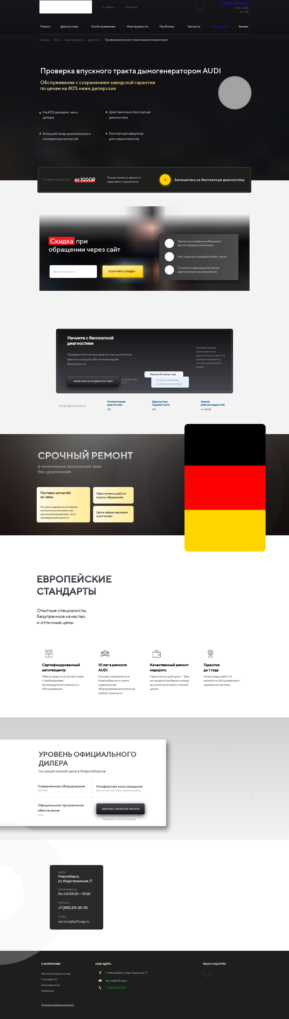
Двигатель (94, 39)
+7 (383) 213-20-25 (234, 3)
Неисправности (74, 39)
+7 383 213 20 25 (115, 987)
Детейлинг (220, 26)
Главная (44, 39)
